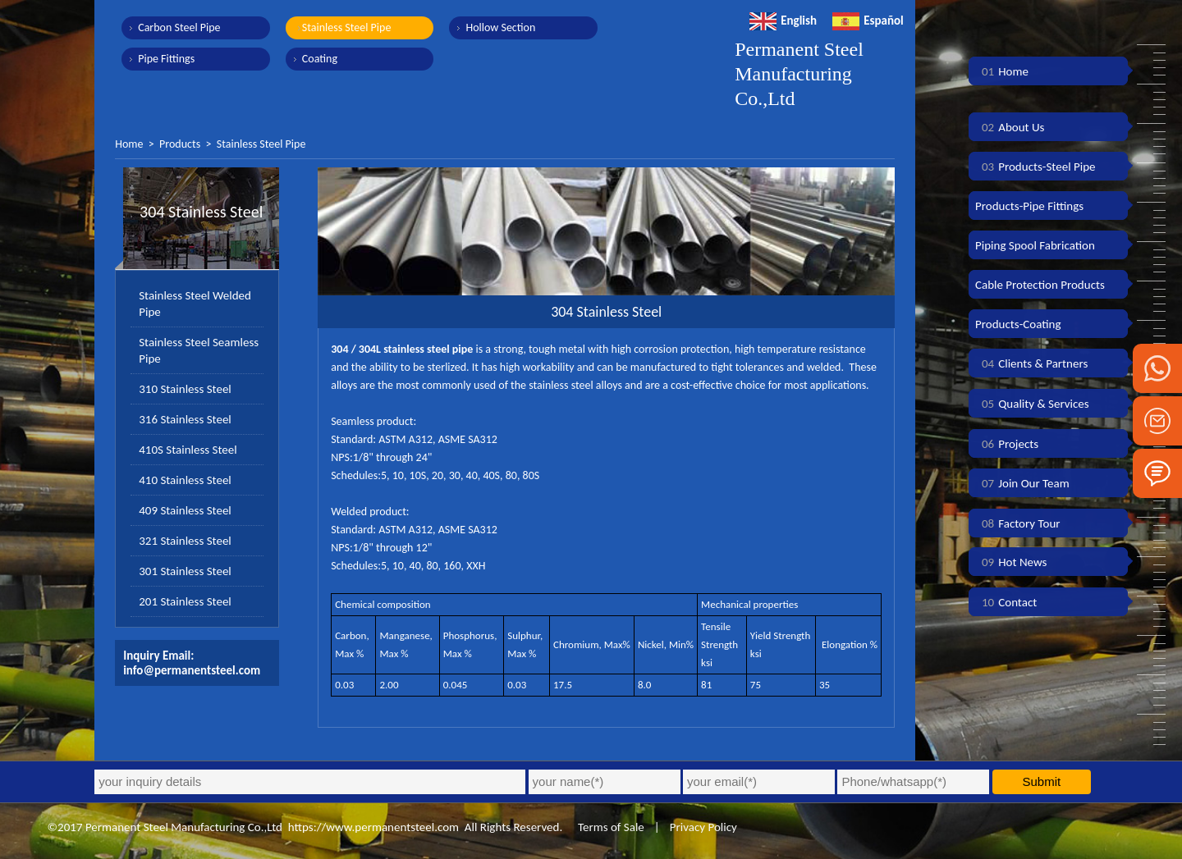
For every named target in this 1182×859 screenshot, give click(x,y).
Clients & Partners (1031, 363)
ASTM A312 (405, 439)
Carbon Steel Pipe (179, 27)
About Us (1009, 127)
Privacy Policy (703, 827)
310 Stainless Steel (185, 389)
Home (129, 144)
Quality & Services (1032, 403)
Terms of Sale (609, 827)
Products (179, 144)
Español (868, 20)
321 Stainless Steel (185, 540)
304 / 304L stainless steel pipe (402, 349)
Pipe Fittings (166, 59)
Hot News (1011, 562)
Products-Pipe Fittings (1029, 206)
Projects (1006, 443)
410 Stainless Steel (185, 480)
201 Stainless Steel (185, 601)
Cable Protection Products (1040, 284)
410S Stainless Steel (188, 449)
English (783, 20)
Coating (319, 59)
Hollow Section (499, 27)
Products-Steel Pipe (1035, 166)
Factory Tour (1018, 523)
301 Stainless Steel (185, 571)
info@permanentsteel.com (191, 670)
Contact (1006, 602)
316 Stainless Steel (185, 419)
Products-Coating (1018, 324)
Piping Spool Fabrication (1035, 245)
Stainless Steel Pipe (346, 27)
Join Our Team (1022, 483)
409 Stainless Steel (185, 510)
